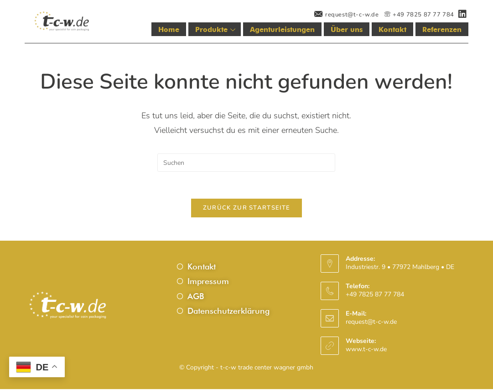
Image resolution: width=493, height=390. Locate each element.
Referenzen (442, 30)
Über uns (347, 30)
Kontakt (392, 30)
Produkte (218, 30)
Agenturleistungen (284, 30)
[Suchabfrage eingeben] (246, 162)
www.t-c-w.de (366, 350)
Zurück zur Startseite (246, 209)
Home (172, 30)
